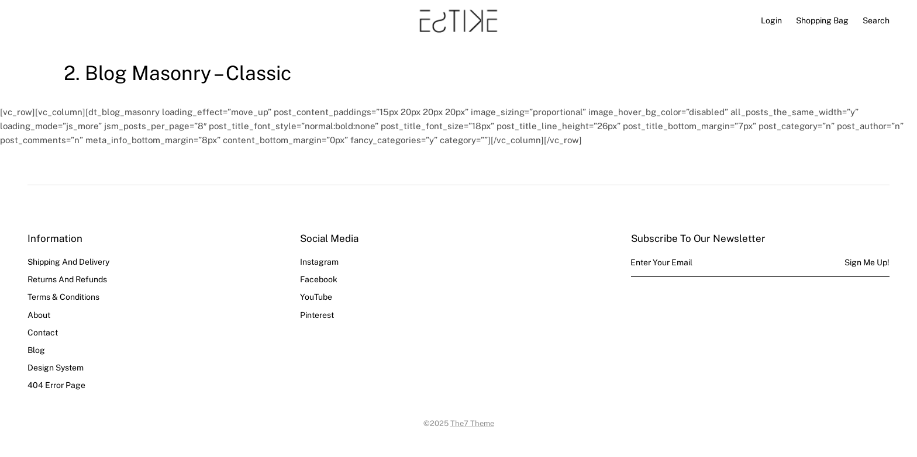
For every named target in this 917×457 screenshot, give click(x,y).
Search (876, 20)
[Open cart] (822, 20)
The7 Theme (472, 423)
